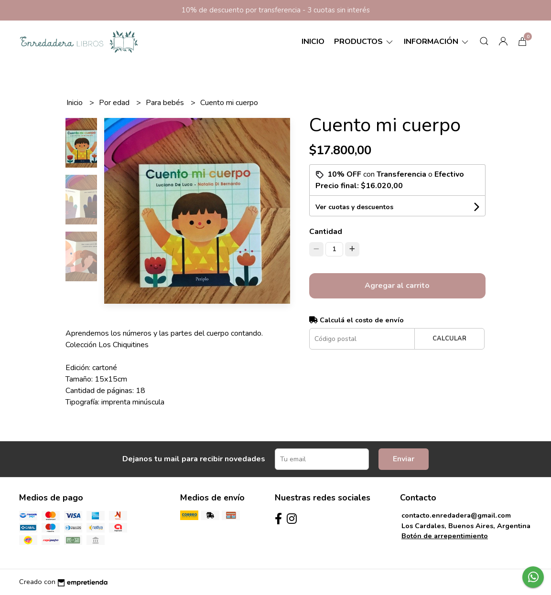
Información (437, 41)
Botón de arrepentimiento (444, 536)
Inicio (313, 41)
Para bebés (166, 102)
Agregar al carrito (397, 285)
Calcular (449, 338)
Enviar (403, 459)
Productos (364, 41)
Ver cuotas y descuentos (354, 207)
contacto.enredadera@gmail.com (456, 515)
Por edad (115, 102)
